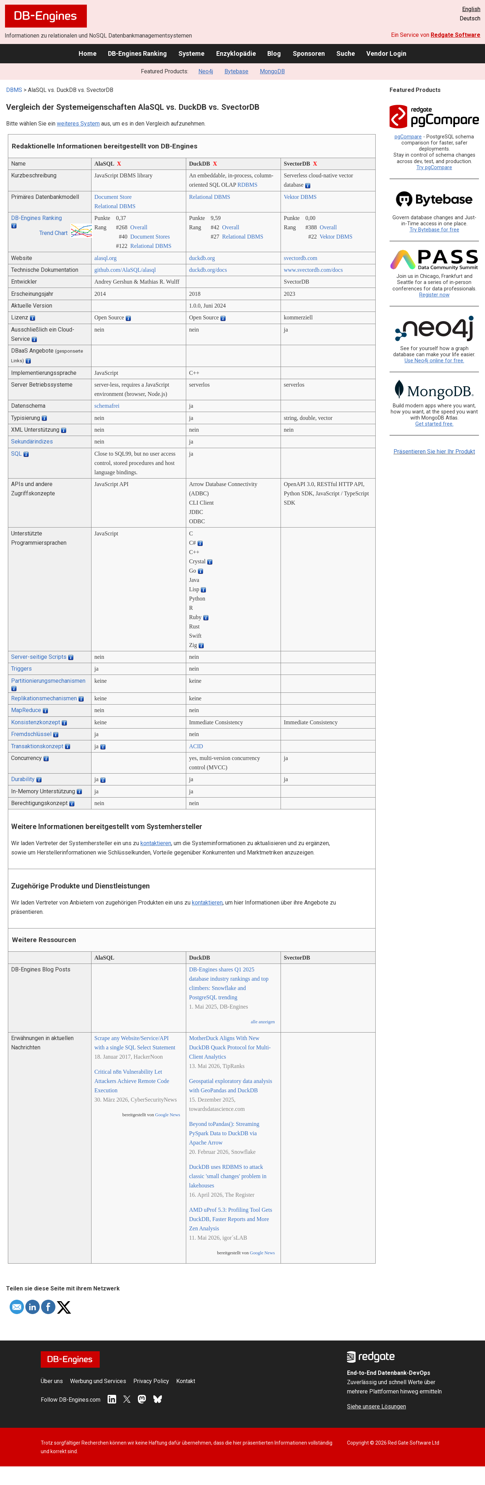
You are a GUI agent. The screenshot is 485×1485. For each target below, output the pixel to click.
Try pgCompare (434, 168)
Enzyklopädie (236, 53)
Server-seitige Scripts (38, 656)
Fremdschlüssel (31, 734)
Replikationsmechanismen (44, 698)
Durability (23, 779)
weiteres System (78, 123)
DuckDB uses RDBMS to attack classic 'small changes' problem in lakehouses (227, 1176)
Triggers (21, 668)
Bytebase (236, 71)
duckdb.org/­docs (208, 270)
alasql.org (105, 258)
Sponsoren (309, 53)
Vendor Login (386, 53)
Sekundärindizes (32, 441)
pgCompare (408, 137)
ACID (196, 746)
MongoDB (272, 71)
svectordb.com (300, 258)
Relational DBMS (114, 206)
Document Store (113, 197)
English (471, 9)
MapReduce (26, 710)
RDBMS (247, 185)
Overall (138, 227)
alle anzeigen (263, 1021)
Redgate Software (455, 34)
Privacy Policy (151, 1381)
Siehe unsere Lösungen (376, 1406)
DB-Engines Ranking (137, 53)
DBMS (14, 90)
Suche (345, 53)
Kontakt (185, 1381)
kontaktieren (155, 843)
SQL (16, 453)
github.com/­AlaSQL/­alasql (125, 270)
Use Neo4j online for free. (434, 361)
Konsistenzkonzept (35, 722)
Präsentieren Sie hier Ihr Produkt (434, 451)
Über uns (52, 1381)
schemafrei (106, 406)
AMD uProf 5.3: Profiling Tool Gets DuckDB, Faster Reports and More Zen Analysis (230, 1219)
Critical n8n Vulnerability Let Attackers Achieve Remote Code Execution (131, 1081)
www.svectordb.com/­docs (313, 270)
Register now (434, 295)
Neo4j (205, 71)
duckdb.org (202, 258)
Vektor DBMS (300, 197)
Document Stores (150, 237)
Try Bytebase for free (434, 230)
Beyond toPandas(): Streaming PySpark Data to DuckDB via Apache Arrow (224, 1133)
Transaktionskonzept (37, 746)
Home (87, 53)
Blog (274, 53)
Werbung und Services (98, 1381)
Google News (167, 1114)
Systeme (191, 53)
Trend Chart (53, 233)
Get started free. (434, 424)
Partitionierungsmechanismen (48, 680)
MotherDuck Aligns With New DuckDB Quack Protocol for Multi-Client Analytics (230, 1047)
